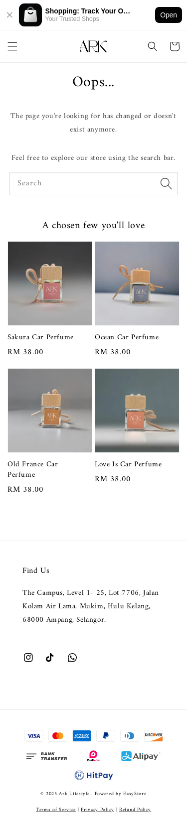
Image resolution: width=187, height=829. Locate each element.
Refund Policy (135, 810)
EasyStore (134, 794)
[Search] (166, 183)
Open (168, 15)
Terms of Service (56, 810)
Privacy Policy (97, 810)
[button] (12, 46)
